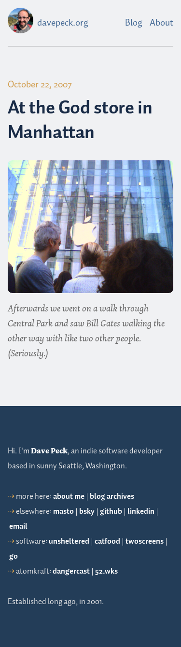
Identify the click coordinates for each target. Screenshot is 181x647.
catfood (107, 541)
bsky (87, 511)
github (111, 511)
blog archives (112, 496)
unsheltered (69, 541)
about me (68, 496)
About (161, 22)
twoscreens (144, 541)
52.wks (106, 571)
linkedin (140, 511)
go (13, 556)
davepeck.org (62, 22)
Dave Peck (49, 451)
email (18, 526)
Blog (133, 22)
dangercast (71, 571)
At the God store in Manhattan (80, 120)
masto (63, 511)
